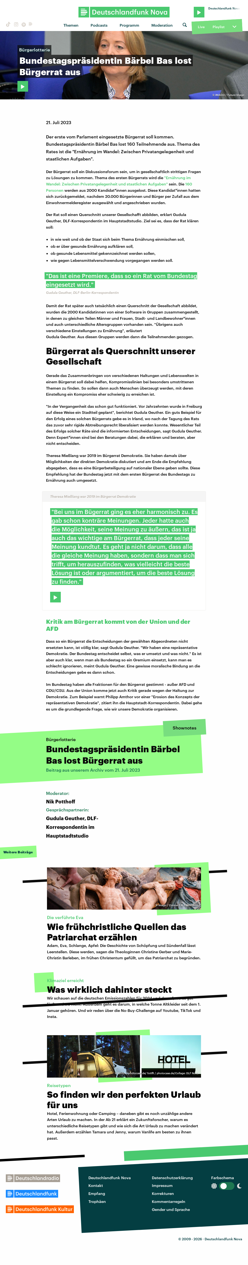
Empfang (96, 1193)
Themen (70, 25)
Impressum (162, 1185)
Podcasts (99, 25)
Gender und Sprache (171, 1209)
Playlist (219, 27)
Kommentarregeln (168, 1201)
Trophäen (97, 1201)
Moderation (162, 25)
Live (201, 27)
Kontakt (95, 1185)
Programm (129, 25)
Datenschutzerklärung (172, 1177)
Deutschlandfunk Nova (109, 1177)
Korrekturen (163, 1193)
